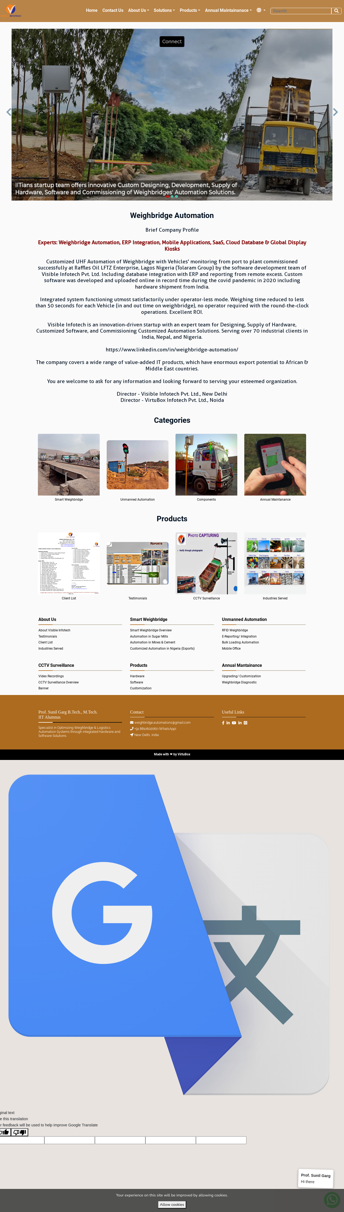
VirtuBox (184, 754)
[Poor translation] (19, 1132)
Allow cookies (172, 1204)
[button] (172, 41)
